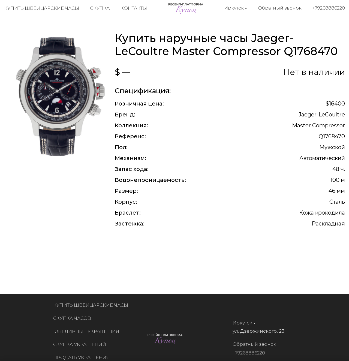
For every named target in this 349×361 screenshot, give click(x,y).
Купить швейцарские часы (41, 8)
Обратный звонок (280, 8)
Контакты (134, 8)
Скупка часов (73, 318)
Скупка (100, 8)
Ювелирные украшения (88, 331)
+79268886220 (328, 8)
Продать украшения (83, 357)
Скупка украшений (81, 344)
